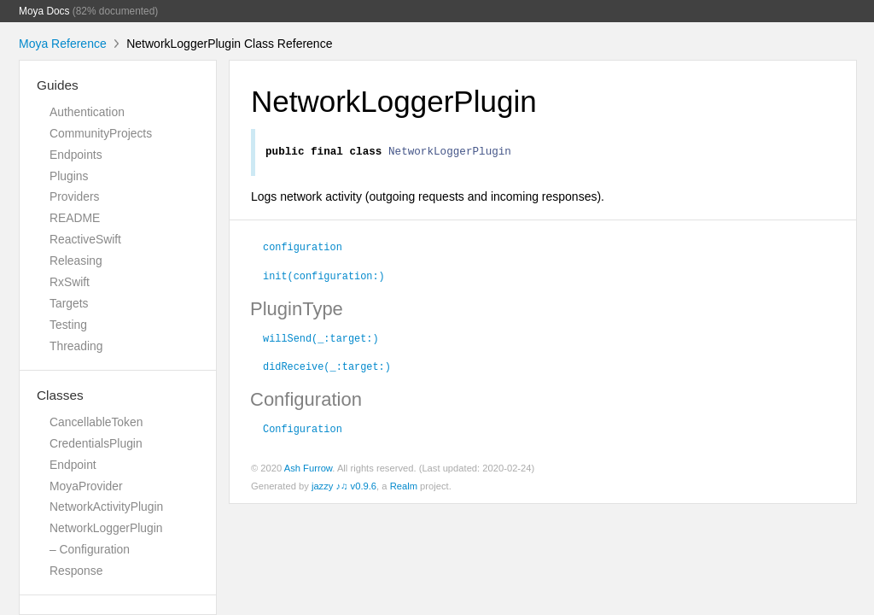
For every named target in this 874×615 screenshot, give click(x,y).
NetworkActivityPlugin (106, 506)
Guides (58, 85)
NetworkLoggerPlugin (106, 528)
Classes (60, 395)
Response (76, 570)
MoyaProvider (86, 486)
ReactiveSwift (85, 239)
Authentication (87, 112)
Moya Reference (63, 43)
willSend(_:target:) (321, 340)
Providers (75, 196)
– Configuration (90, 549)
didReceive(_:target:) (327, 368)
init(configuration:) (324, 277)
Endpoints (76, 154)
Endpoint (73, 465)
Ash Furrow (308, 471)
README (75, 218)
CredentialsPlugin (96, 443)
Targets (69, 303)
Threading (76, 346)
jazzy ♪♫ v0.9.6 (344, 488)
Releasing (76, 260)
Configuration (302, 430)
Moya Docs (44, 11)
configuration (302, 248)
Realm (403, 488)
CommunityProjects (101, 133)
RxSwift (70, 282)
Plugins (69, 176)
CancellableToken (96, 422)
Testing (68, 324)
